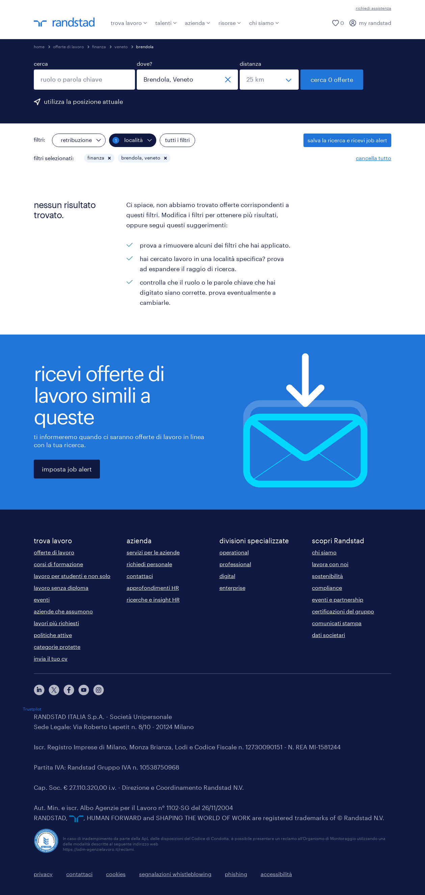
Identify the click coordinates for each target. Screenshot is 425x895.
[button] (109, 158)
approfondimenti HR (153, 587)
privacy (43, 874)
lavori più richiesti (56, 623)
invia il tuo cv (51, 658)
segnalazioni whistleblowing (175, 874)
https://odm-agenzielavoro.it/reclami (98, 849)
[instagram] (98, 690)
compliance (327, 587)
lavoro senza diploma (61, 587)
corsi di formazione (58, 564)
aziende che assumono (63, 611)
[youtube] (83, 690)
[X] (54, 690)
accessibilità (276, 874)
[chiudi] (227, 79)
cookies (116, 874)
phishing (236, 874)
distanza (250, 63)
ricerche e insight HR (153, 599)
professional (235, 564)
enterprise (232, 587)
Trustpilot (32, 708)
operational (234, 552)
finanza (99, 46)
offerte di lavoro (68, 46)
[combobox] (84, 79)
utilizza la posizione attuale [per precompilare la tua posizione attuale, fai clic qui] (83, 101)
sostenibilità (327, 576)
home (39, 46)
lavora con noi (330, 564)
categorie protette (57, 646)
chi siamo (264, 23)
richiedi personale (149, 564)
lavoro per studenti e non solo (72, 576)
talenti (166, 23)
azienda (197, 23)
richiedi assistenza (373, 8)
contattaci (140, 576)
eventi (42, 599)
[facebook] (68, 690)
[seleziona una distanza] (269, 79)
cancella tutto (373, 158)
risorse (229, 23)
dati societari (328, 635)
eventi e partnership (337, 599)
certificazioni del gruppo (343, 611)
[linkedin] (39, 690)
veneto (121, 46)
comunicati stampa (337, 623)
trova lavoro (129, 23)
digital (227, 576)
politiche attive (53, 635)
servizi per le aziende (153, 552)
